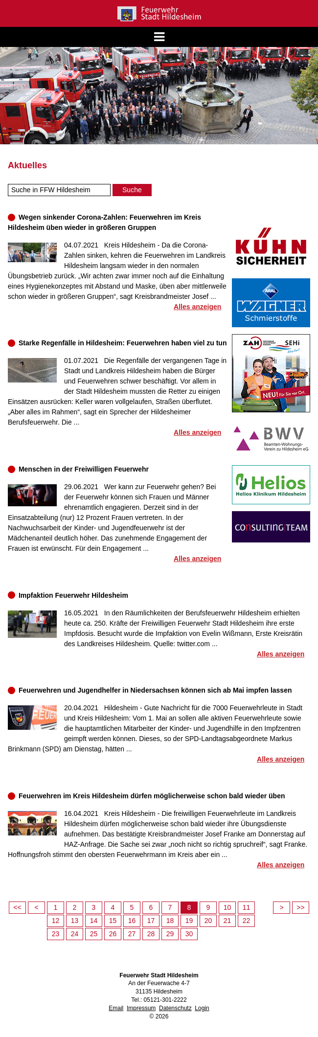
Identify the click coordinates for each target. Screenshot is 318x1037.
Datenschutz (175, 1008)
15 (113, 920)
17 (151, 920)
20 (208, 920)
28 (151, 934)
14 (94, 920)
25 (94, 934)
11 (246, 907)
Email (116, 1008)
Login (202, 1008)
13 (75, 920)
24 (75, 934)
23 (56, 934)
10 (227, 907)
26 (113, 934)
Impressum (141, 1008)
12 (56, 920)
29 (170, 934)
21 (227, 920)
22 (246, 920)
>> (300, 907)
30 (189, 934)
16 (132, 920)
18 (170, 920)
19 (189, 920)
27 (132, 934)
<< (17, 907)
